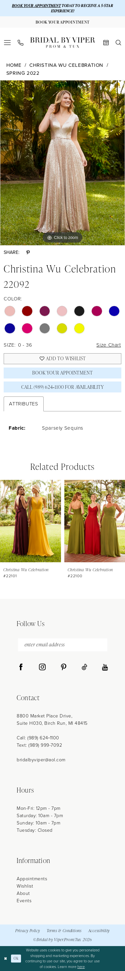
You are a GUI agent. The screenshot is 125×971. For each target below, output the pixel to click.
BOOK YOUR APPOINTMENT (36, 5)
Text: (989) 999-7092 (39, 745)
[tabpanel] (62, 162)
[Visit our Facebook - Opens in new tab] (21, 667)
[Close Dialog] (5, 958)
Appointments (32, 878)
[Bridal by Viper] (62, 42)
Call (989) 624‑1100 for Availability (62, 387)
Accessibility (99, 930)
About (23, 893)
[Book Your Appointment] (62, 22)
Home (14, 65)
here (81, 966)
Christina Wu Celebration (66, 65)
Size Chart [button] (108, 345)
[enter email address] (62, 644)
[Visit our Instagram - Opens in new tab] (42, 667)
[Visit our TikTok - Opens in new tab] (84, 667)
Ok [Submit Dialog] (16, 958)
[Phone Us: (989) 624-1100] (20, 43)
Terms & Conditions (64, 930)
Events (24, 900)
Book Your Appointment (62, 373)
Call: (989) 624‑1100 (38, 737)
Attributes (23, 403)
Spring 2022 (23, 73)
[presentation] (30, 521)
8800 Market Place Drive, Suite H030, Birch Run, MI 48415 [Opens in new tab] (52, 719)
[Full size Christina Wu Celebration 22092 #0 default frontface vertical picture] (62, 162)
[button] (7, 42)
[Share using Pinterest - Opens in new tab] (28, 253)
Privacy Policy (27, 930)
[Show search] (118, 42)
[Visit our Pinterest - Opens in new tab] (63, 667)
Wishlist (25, 886)
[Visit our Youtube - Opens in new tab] (105, 667)
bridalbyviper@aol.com (41, 759)
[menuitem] (7, 42)
